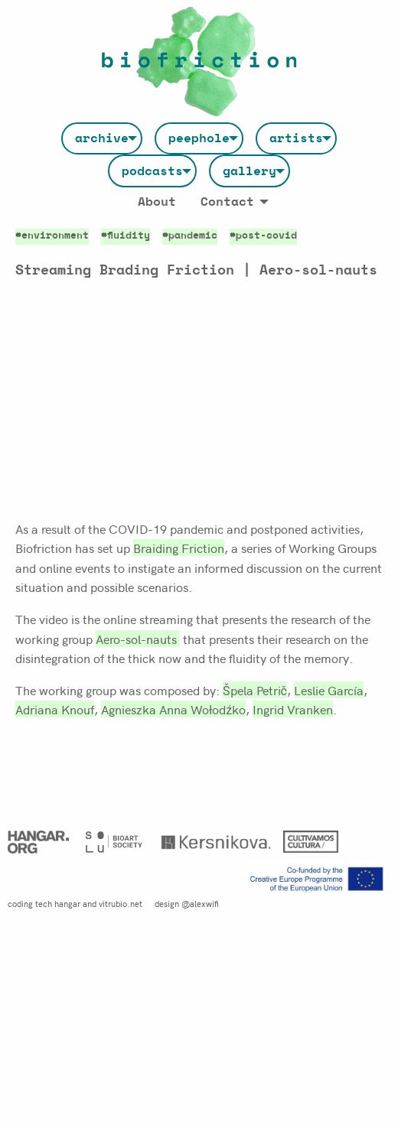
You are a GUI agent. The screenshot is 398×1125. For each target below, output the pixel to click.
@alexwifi (200, 903)
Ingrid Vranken (293, 709)
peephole (199, 138)
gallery (249, 171)
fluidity (128, 236)
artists (296, 138)
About (157, 202)
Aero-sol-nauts (138, 638)
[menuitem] (101, 138)
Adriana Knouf (54, 709)
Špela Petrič (255, 689)
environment (55, 236)
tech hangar (57, 903)
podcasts (152, 171)
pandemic (192, 236)
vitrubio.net (120, 903)
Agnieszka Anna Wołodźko (173, 709)
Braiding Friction (178, 547)
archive (102, 138)
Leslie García (329, 689)
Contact (227, 202)
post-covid (266, 236)
